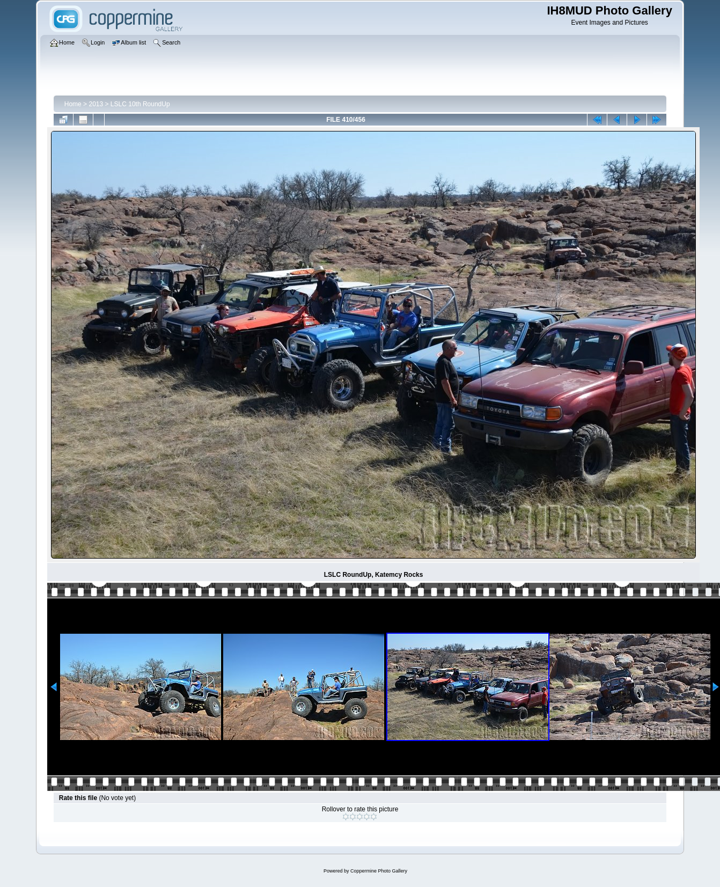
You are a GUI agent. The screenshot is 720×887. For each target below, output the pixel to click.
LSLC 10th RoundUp (140, 104)
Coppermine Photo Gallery (378, 871)
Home (73, 104)
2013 (96, 104)
